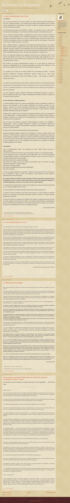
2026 (60, 34)
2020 (60, 43)
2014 (60, 73)
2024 (60, 37)
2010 (60, 79)
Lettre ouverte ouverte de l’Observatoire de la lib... (64, 56)
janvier (61, 65)
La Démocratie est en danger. (13, 283)
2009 (60, 81)
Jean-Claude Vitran (62, 20)
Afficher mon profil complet (62, 29)
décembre (61, 46)
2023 (60, 39)
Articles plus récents (6, 492)
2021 (60, 42)
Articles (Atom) (8, 494)
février (61, 63)
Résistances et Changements (21, 5)
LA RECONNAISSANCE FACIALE (15, 16)
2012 (60, 76)
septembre (62, 60)
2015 (60, 71)
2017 (60, 68)
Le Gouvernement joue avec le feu (14, 222)
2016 (60, 70)
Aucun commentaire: (9, 276)
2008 (60, 82)
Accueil (28, 492)
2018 (60, 67)
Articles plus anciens (51, 492)
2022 (60, 40)
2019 (60, 45)
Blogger (39, 500)
